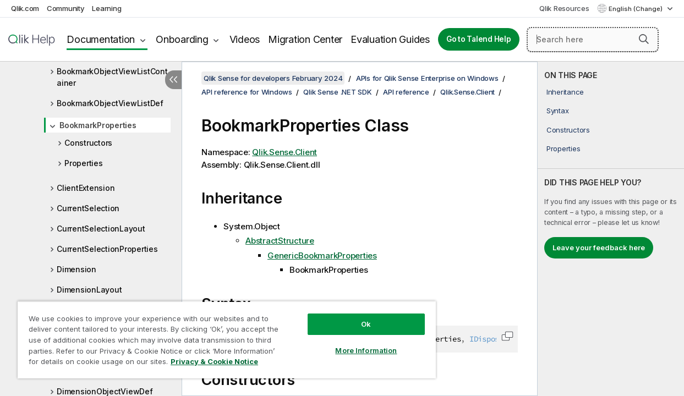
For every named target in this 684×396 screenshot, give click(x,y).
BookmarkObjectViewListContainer (112, 77)
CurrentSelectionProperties (107, 249)
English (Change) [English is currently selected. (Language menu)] (636, 9)
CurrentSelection (88, 208)
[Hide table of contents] (173, 79)
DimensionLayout (89, 289)
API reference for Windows (246, 91)
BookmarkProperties (97, 125)
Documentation (101, 39)
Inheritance (565, 91)
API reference (406, 91)
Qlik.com (25, 8)
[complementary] (611, 229)
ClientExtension (85, 188)
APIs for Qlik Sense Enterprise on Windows (427, 78)
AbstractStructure (279, 240)
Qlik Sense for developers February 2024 (273, 78)
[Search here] (593, 39)
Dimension (76, 269)
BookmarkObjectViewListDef (110, 103)
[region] (216, 335)
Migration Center (305, 39)
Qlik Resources (564, 8)
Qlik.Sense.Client (467, 91)
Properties (83, 163)
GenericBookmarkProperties (322, 255)
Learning (106, 8)
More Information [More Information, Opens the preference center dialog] (348, 342)
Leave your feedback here (598, 247)
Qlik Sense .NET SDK (337, 91)
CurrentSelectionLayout (101, 228)
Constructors (88, 142)
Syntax (557, 110)
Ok (348, 315)
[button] (644, 39)
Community (66, 8)
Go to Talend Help (478, 39)
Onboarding (182, 39)
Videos (244, 39)
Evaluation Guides (390, 39)
